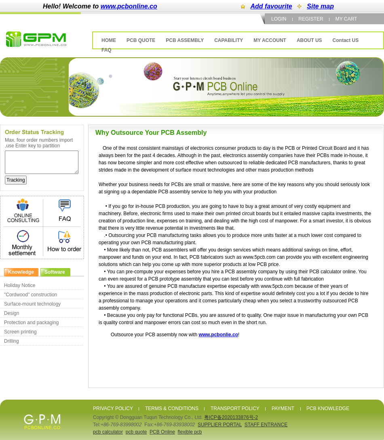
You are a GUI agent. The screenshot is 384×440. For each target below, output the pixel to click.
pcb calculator (108, 432)
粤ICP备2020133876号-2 (231, 417)
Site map (320, 6)
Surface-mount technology (32, 304)
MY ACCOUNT (269, 40)
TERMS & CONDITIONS (171, 408)
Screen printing (20, 332)
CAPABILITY (228, 40)
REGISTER (310, 19)
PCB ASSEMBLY (185, 40)
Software (54, 272)
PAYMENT (283, 408)
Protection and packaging (31, 322)
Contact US (346, 40)
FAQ (106, 50)
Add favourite (271, 6)
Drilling (11, 341)
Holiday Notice (19, 285)
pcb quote (136, 432)
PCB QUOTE (141, 40)
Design (11, 313)
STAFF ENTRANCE (266, 424)
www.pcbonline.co (129, 6)
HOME (108, 40)
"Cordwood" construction (30, 295)
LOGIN (278, 19)
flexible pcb (189, 432)
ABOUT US (309, 40)
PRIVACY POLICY (113, 408)
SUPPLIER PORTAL (220, 424)
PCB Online (162, 432)
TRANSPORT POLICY (235, 408)
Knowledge (21, 272)
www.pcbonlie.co (218, 334)
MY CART (346, 19)
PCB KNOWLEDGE (327, 408)
